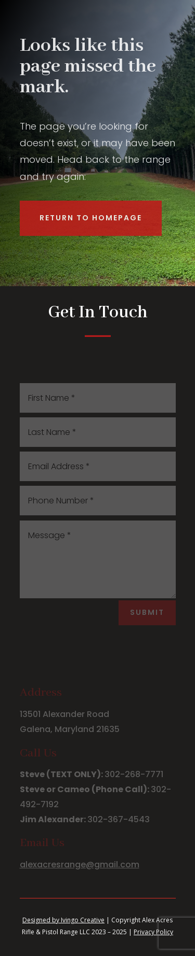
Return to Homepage (91, 218)
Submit (147, 612)
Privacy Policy (153, 931)
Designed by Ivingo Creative (63, 920)
